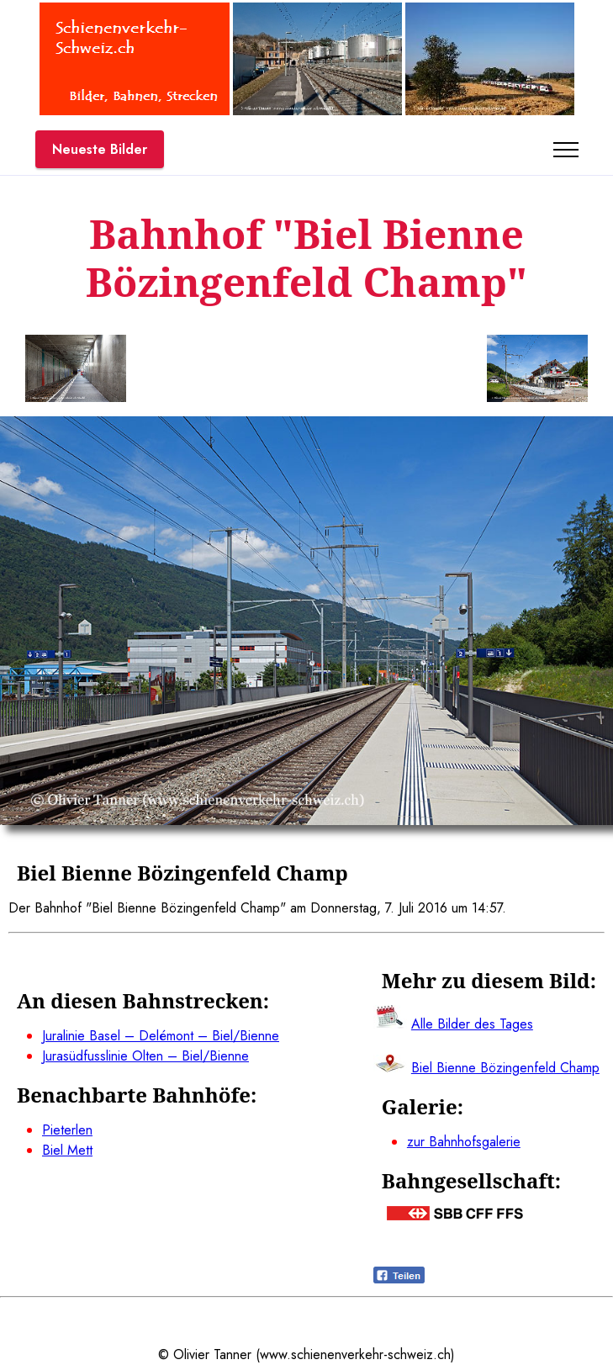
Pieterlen (67, 1130)
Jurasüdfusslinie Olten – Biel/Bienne (145, 1056)
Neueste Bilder (99, 149)
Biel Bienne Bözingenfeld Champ (505, 1067)
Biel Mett (67, 1150)
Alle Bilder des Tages (472, 1024)
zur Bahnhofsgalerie (464, 1141)
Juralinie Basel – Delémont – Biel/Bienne (160, 1035)
